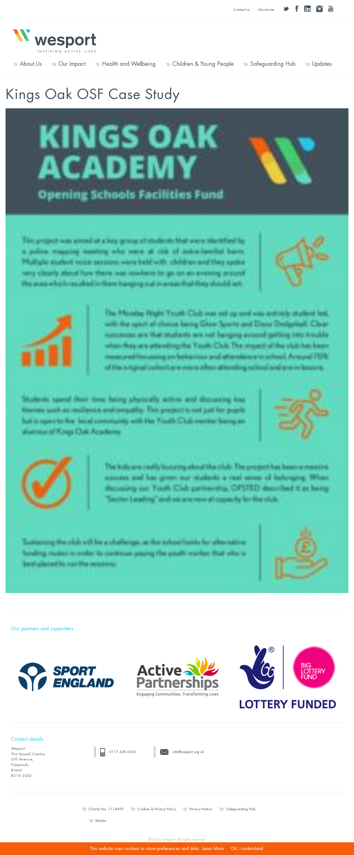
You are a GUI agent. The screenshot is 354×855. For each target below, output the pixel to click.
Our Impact (71, 64)
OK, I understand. (247, 848)
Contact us (241, 9)
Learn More (213, 848)
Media (100, 820)
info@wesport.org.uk (188, 752)
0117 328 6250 (122, 752)
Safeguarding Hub (272, 64)
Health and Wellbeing (129, 64)
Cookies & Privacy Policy (156, 809)
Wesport (57, 40)
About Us (31, 64)
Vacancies (266, 9)
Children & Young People (203, 64)
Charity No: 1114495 (106, 809)
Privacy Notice (200, 809)
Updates (322, 64)
